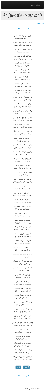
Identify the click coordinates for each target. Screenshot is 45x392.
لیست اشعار (40, 23)
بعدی (18, 28)
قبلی (27, 28)
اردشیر (26, 367)
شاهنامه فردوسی (35, 5)
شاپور (18, 367)
